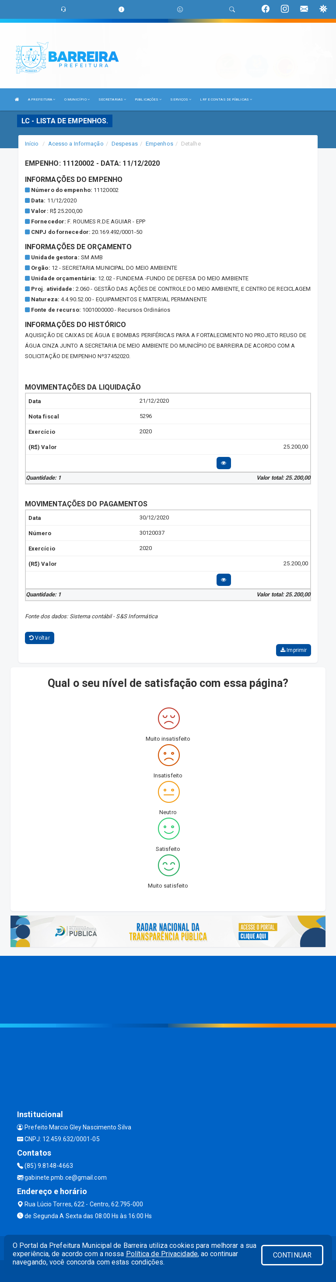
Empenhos (159, 143)
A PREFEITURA (41, 99)
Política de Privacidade (162, 1254)
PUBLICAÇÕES (148, 99)
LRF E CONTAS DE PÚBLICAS (226, 99)
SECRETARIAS (112, 99)
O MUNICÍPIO (77, 99)
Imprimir (293, 650)
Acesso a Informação (76, 143)
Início (32, 143)
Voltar (39, 638)
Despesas (125, 143)
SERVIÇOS (180, 99)
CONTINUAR (292, 1255)
